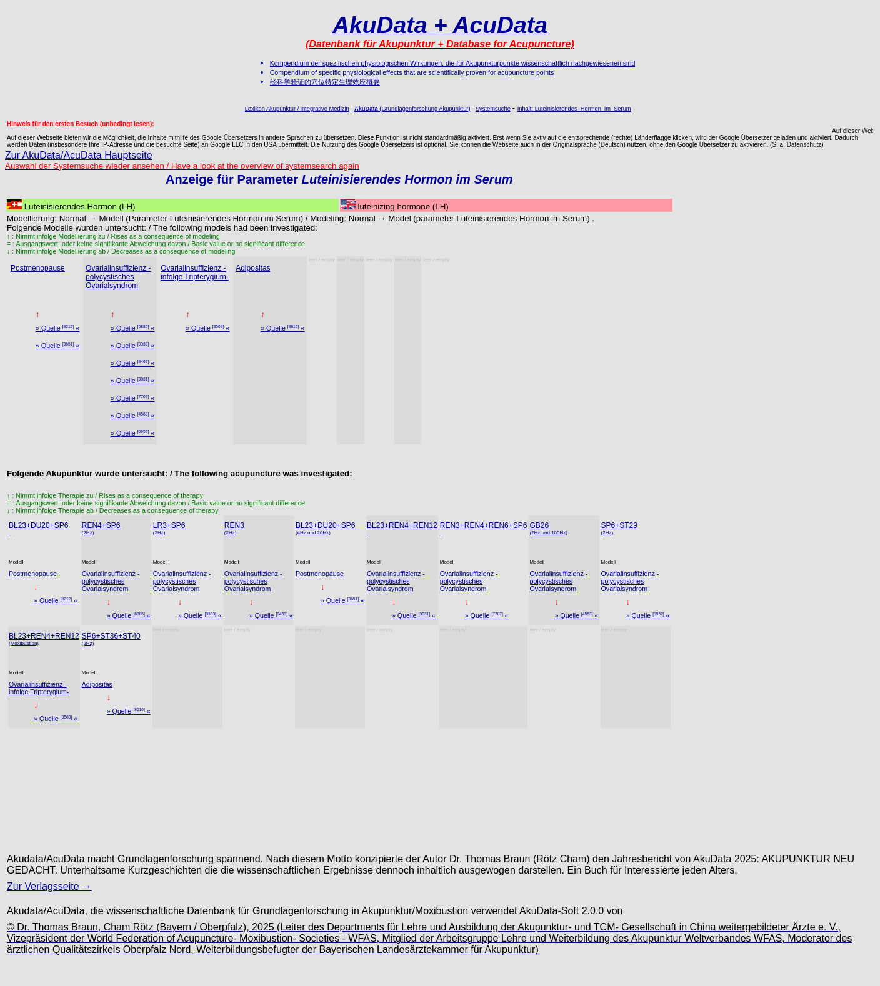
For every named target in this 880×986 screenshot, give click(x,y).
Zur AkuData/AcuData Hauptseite (78, 155)
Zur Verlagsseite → (49, 886)
